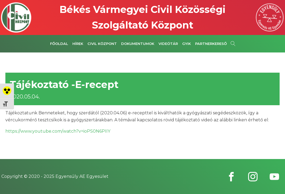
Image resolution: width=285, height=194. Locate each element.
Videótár (168, 43)
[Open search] (233, 43)
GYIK (186, 43)
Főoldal (59, 43)
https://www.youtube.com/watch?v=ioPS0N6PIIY (57, 131)
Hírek (77, 43)
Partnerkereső (211, 43)
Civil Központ (102, 43)
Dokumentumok (137, 43)
